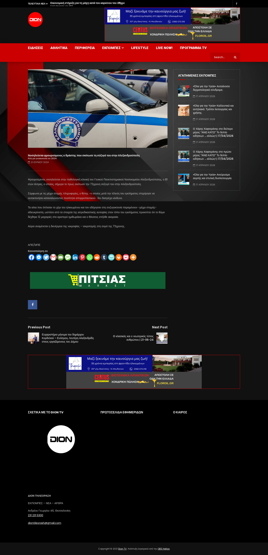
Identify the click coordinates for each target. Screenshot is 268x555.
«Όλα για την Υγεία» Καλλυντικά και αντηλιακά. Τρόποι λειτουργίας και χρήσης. (213, 109)
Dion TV (122, 548)
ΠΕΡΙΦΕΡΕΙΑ (85, 48)
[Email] (60, 257)
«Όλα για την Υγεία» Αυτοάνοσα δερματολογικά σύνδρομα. (211, 88)
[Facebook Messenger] (39, 257)
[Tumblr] (104, 257)
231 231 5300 (35, 515)
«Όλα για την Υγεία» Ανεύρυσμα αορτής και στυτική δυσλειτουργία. (212, 176)
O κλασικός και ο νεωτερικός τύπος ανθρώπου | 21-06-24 (133, 338)
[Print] (118, 257)
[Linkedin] (75, 257)
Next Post (160, 327)
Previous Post (39, 327)
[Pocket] (126, 257)
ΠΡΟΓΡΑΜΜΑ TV (193, 48)
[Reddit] (97, 257)
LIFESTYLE (140, 48)
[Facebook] (31, 257)
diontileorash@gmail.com (44, 523)
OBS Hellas (164, 548)
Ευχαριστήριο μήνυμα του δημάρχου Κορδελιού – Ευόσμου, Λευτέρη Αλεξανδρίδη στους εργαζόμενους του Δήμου (68, 338)
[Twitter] (46, 257)
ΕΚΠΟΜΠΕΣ (111, 48)
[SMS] (68, 257)
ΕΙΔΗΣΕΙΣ (35, 48)
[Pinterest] (82, 257)
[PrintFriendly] (111, 257)
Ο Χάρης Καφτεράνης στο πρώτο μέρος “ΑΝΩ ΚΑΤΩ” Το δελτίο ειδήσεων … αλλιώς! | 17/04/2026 (213, 155)
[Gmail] (53, 257)
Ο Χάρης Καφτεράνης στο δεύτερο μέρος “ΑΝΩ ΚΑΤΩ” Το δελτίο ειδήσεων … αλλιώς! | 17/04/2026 (213, 132)
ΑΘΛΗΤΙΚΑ (58, 48)
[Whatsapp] (89, 257)
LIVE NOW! (164, 48)
